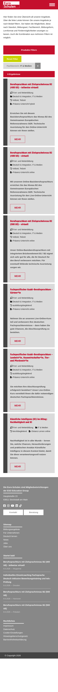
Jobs (5, 543)
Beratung (33, 512)
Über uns (7, 546)
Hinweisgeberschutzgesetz (15, 636)
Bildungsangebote (11, 529)
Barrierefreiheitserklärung (14, 639)
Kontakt (13, 512)
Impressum (8, 626)
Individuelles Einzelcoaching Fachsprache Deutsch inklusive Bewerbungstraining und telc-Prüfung (26, 578)
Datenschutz (9, 629)
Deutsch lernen (10, 536)
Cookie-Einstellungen (13, 632)
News (6, 539)
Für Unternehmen (11, 533)
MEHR (17, 139)
